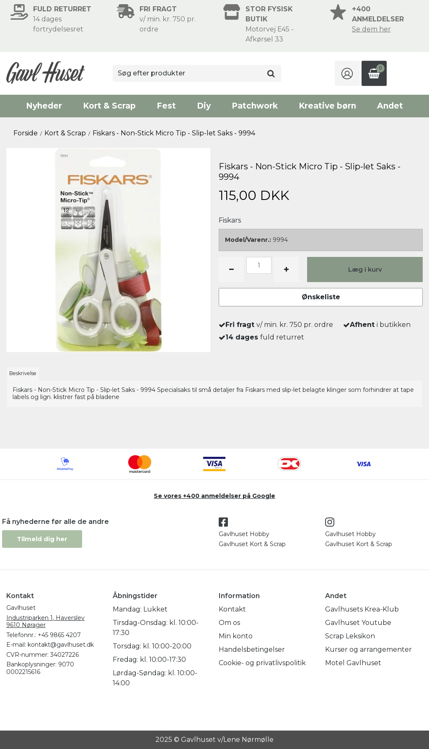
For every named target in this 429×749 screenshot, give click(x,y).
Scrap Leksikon (350, 636)
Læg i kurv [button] (365, 269)
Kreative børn (327, 106)
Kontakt (232, 609)
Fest (166, 106)
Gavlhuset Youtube (358, 623)
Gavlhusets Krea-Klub (362, 609)
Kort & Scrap (109, 106)
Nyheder (44, 106)
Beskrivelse (22, 373)
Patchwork (255, 106)
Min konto (236, 636)
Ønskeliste (321, 297)
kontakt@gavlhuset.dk (61, 644)
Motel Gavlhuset (353, 663)
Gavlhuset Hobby (244, 534)
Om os (229, 623)
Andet (390, 106)
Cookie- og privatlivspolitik (262, 663)
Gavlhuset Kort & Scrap (252, 544)
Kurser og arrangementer (368, 649)
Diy (204, 106)
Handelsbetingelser (252, 649)
